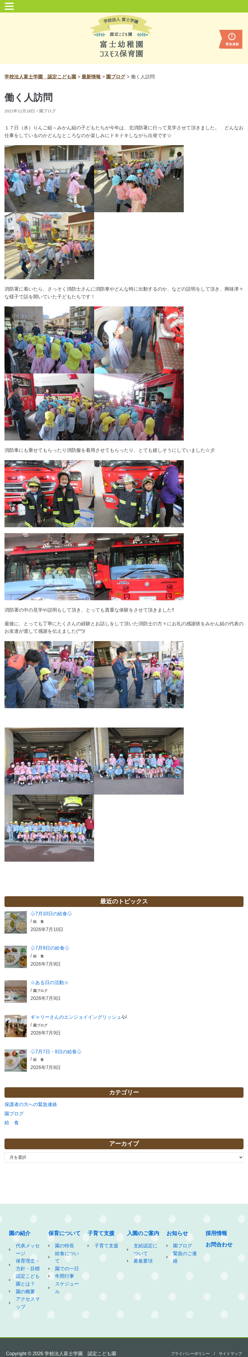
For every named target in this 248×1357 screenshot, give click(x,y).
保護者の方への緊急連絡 (30, 1104)
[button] (10, 7)
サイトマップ (230, 1353)
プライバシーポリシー (190, 1353)
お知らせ (177, 1233)
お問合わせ (219, 1245)
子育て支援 (101, 1233)
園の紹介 (19, 1233)
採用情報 (216, 1233)
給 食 (38, 921)
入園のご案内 (143, 1233)
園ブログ (47, 111)
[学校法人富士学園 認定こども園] (124, 36)
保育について (64, 1233)
